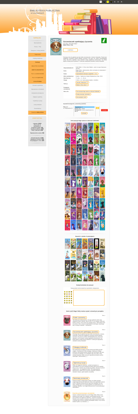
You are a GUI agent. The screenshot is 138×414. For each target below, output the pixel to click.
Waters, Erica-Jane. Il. (82, 85)
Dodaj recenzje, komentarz (83, 94)
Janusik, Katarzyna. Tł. (82, 82)
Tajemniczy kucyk (79, 363)
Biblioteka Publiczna (45, 10)
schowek (84, 113)
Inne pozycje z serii (81, 97)
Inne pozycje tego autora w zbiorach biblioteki (87, 91)
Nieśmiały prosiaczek (80, 378)
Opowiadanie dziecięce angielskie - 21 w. (86, 73)
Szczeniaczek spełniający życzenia (85, 332)
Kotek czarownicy (79, 317)
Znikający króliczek (80, 347)
